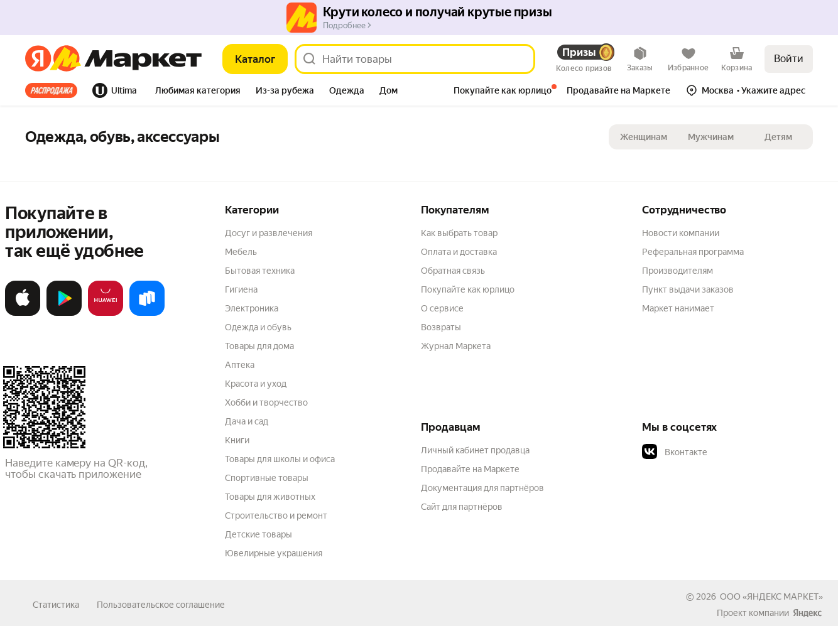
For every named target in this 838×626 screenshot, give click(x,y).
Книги (237, 440)
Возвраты (441, 327)
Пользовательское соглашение (161, 605)
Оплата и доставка (459, 252)
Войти (788, 59)
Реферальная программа (693, 252)
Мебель (241, 252)
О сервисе (442, 308)
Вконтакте (674, 452)
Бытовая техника (260, 271)
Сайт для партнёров (462, 507)
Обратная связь (453, 271)
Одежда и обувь (258, 327)
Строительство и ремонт (276, 515)
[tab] (55, 90)
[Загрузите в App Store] (22, 313)
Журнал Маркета (456, 346)
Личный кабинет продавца (475, 450)
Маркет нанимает (678, 308)
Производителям (677, 271)
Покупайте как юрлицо (467, 289)
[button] (198, 92)
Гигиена (241, 289)
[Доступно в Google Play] (64, 313)
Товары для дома (259, 346)
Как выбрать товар (459, 233)
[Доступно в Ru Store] (147, 313)
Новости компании (680, 233)
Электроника (251, 308)
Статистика (56, 605)
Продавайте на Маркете (470, 469)
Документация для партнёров (482, 488)
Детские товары (258, 534)
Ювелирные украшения (273, 553)
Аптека (239, 365)
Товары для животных (270, 497)
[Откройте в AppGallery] (105, 313)
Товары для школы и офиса (280, 459)
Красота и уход (255, 384)
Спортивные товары (266, 478)
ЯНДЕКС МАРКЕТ (783, 596)
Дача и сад (246, 421)
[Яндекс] (38, 59)
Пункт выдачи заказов (688, 289)
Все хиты (51, 90)
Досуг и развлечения (268, 233)
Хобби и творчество (266, 402)
